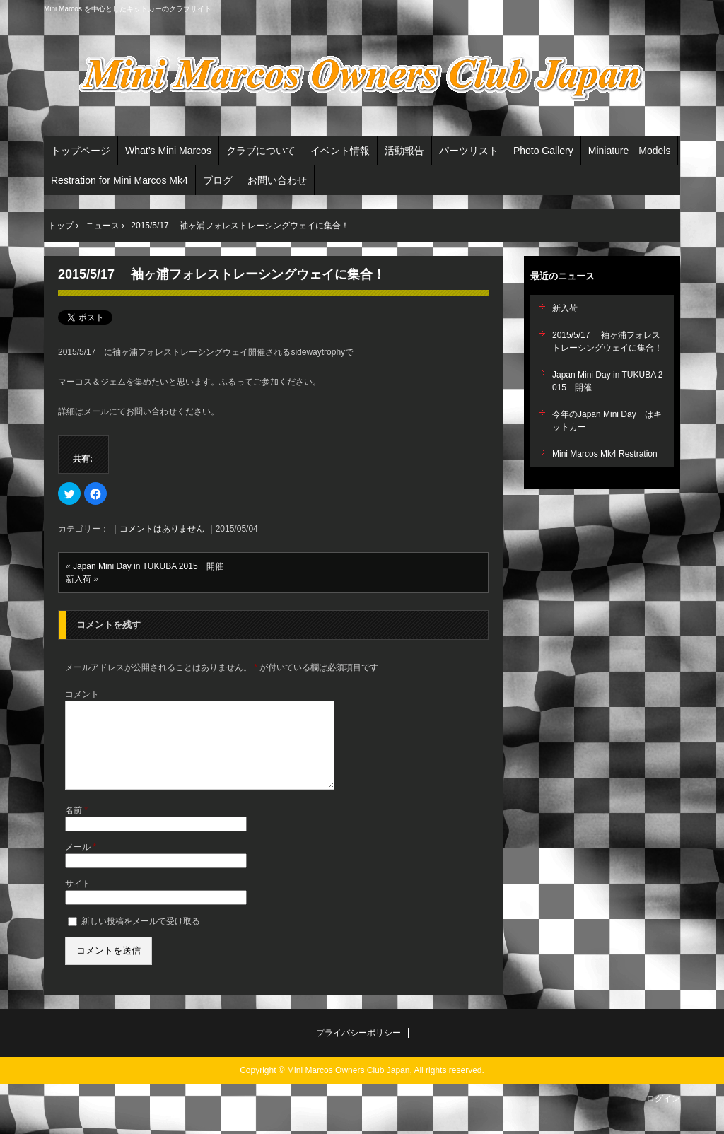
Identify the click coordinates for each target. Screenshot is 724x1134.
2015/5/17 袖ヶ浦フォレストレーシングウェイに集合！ (221, 274)
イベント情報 (340, 150)
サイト (77, 901)
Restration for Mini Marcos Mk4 (119, 180)
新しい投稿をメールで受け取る (140, 938)
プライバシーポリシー (358, 1050)
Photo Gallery (543, 150)
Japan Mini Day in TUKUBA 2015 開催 (148, 566)
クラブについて (261, 150)
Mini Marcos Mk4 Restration (605, 454)
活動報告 (404, 150)
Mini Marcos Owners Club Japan (362, 78)
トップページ (80, 150)
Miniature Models (629, 150)
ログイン (663, 1116)
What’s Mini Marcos (168, 150)
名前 (76, 827)
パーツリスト (468, 150)
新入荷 (78, 579)
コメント (82, 694)
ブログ (218, 180)
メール (80, 864)
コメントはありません (161, 529)
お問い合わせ (277, 180)
